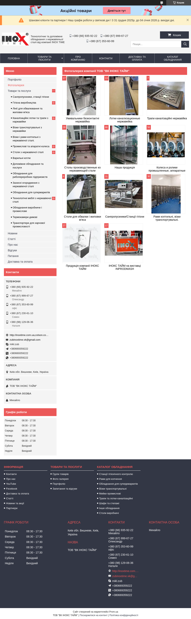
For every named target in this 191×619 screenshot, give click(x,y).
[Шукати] (185, 44)
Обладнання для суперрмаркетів (118, 483)
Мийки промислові (110, 493)
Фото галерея (60, 478)
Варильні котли (22, 158)
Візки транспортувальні (112, 488)
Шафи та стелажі (109, 503)
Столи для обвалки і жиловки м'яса (82, 218)
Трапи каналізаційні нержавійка (167, 118)
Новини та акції (15, 503)
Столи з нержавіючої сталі (28, 152)
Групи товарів (61, 474)
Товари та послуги (44, 58)
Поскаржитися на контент (93, 615)
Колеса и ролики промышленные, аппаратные (167, 169)
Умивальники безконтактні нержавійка (82, 120)
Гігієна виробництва (24, 102)
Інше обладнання (109, 508)
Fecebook (11, 488)
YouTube (11, 483)
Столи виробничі (109, 513)
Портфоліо (14, 79)
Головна (14, 58)
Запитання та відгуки (65, 488)
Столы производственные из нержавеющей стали (82, 169)
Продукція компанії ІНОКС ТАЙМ (82, 267)
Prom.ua (113, 611)
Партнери (11, 508)
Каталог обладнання (173, 58)
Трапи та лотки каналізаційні (116, 498)
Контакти (105, 58)
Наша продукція (125, 167)
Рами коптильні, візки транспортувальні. (166, 218)
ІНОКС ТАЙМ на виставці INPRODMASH (125, 267)
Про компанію (78, 58)
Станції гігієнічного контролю (116, 474)
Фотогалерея (16, 85)
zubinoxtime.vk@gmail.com (25, 339)
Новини (12, 233)
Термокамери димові (25, 217)
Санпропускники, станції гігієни (31, 96)
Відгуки (12, 250)
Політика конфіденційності (123, 615)
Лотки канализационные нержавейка (124, 120)
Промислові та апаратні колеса (31, 146)
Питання (13, 256)
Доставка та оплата (137, 58)
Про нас (13, 244)
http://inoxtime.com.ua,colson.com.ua (29, 335)
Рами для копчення (110, 478)
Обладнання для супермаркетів (31, 192)
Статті (12, 239)
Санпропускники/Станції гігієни (124, 216)
